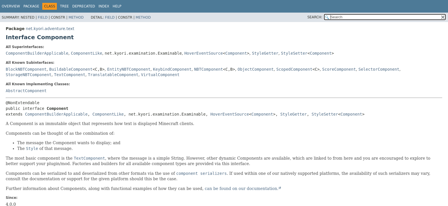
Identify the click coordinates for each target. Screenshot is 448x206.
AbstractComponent (26, 90)
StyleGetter (265, 53)
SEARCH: (315, 17)
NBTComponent (208, 69)
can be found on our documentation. (242, 188)
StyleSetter (294, 53)
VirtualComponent (160, 74)
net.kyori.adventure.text (50, 28)
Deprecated (83, 6)
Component (236, 53)
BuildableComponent (71, 69)
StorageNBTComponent (28, 74)
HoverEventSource (203, 53)
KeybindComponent (172, 69)
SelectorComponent (379, 69)
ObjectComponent (256, 69)
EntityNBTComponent (129, 69)
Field (42, 17)
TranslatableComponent (113, 74)
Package (31, 6)
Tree (64, 6)
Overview (11, 6)
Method (76, 17)
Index (104, 6)
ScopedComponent (294, 69)
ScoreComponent (339, 69)
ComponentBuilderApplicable (37, 53)
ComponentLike (86, 53)
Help (117, 6)
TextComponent (69, 74)
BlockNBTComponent (26, 69)
